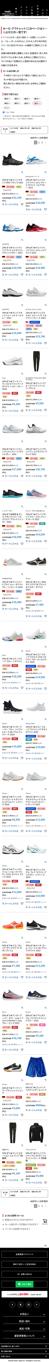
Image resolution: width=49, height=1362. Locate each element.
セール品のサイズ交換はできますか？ (21, 1224)
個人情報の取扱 (6, 1351)
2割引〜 (27, 103)
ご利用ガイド (32, 13)
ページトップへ (45, 1246)
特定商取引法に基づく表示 (10, 1346)
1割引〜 (37, 103)
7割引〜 (17, 98)
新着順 (12, 132)
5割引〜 (37, 98)
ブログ (43, 13)
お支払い (24, 1313)
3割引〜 (17, 103)
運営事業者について (24, 1335)
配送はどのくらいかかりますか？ (19, 1219)
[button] (46, 142)
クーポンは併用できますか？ (17, 1228)
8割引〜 (7, 98)
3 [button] (42, 142)
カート (47, 13)
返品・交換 (24, 1328)
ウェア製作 (21, 13)
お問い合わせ (5, 1356)
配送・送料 (24, 1321)
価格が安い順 (24, 128)
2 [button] (38, 142)
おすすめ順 (14, 128)
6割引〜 (27, 98)
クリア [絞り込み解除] (6, 108)
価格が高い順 (36, 128)
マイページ (26, 13)
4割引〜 (7, 103)
